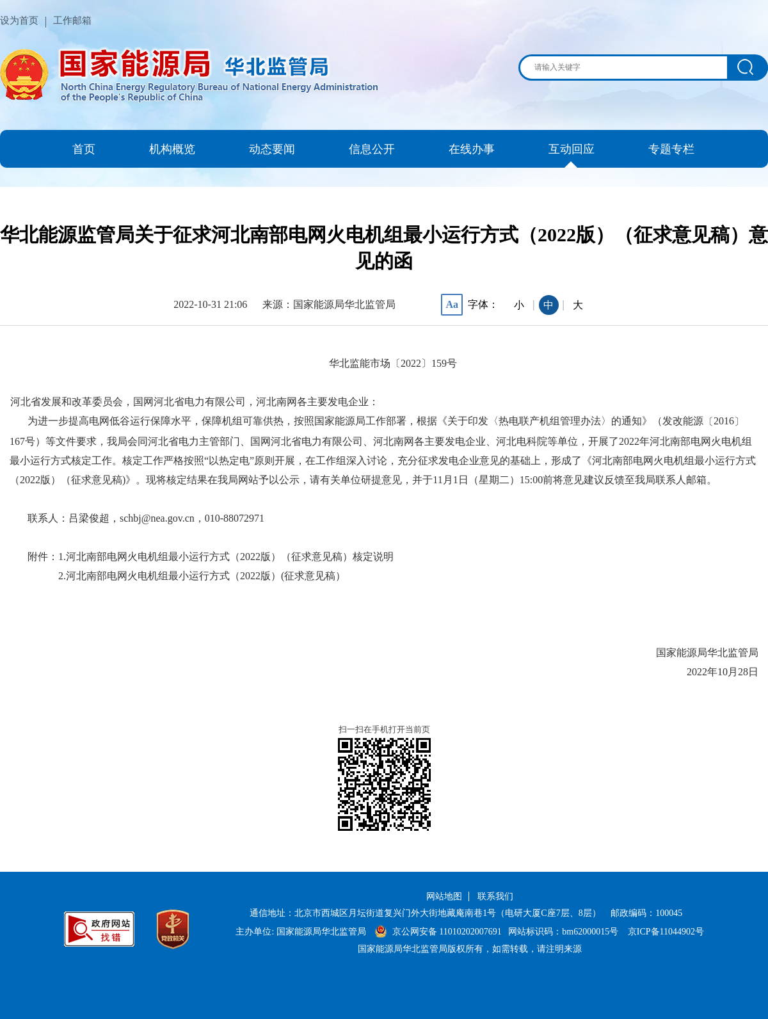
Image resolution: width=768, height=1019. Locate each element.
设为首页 (19, 20)
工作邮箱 (72, 20)
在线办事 (472, 149)
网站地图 (444, 896)
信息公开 (372, 149)
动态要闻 (272, 149)
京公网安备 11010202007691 (447, 931)
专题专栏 (671, 149)
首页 (83, 149)
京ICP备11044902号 (666, 931)
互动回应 (571, 149)
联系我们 (495, 896)
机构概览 (172, 149)
